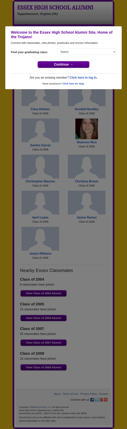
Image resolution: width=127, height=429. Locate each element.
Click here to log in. (83, 77)
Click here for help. (74, 83)
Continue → (63, 64)
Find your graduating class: (29, 52)
